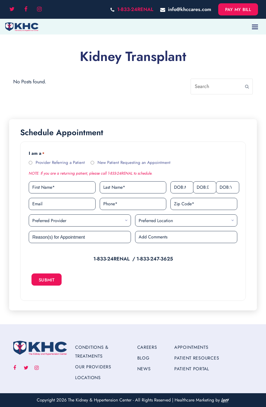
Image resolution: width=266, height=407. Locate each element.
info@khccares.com (189, 9)
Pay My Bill (238, 9)
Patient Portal (191, 369)
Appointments (191, 347)
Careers (147, 347)
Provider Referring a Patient (60, 162)
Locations (88, 377)
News (144, 369)
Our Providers (93, 367)
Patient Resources (196, 358)
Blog (143, 358)
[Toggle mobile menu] (255, 27)
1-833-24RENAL (135, 9)
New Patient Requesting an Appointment (134, 162)
